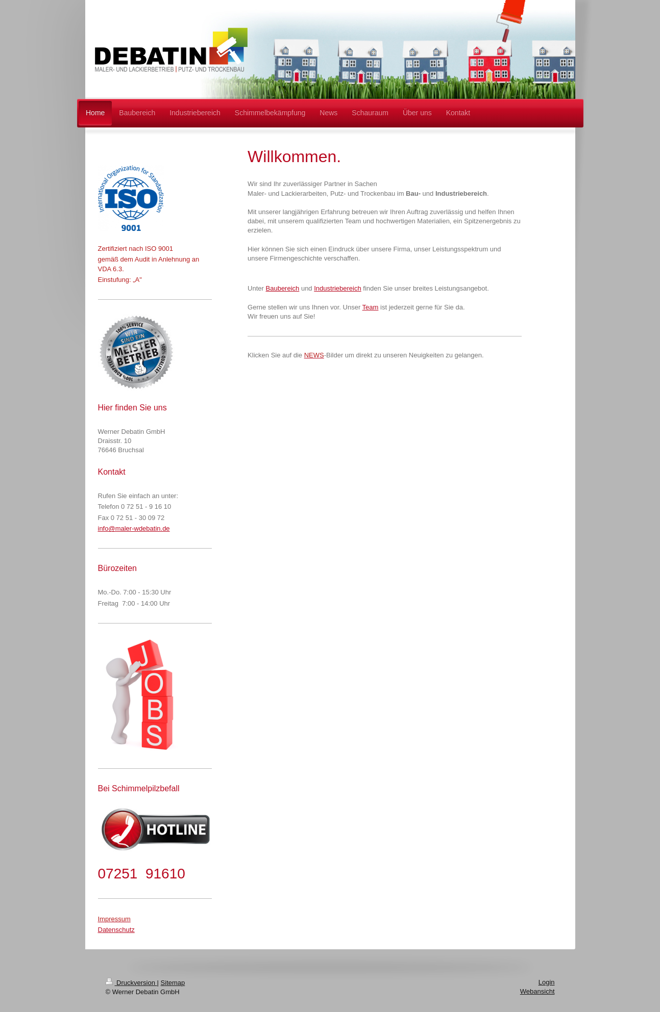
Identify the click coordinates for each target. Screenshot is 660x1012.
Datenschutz (116, 929)
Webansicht (537, 991)
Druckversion (131, 983)
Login (547, 982)
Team (370, 307)
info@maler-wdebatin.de (134, 528)
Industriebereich (337, 288)
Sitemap (173, 983)
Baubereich (283, 288)
